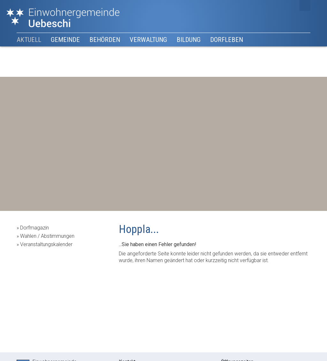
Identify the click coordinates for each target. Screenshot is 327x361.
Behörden (104, 40)
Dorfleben (226, 40)
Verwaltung (148, 40)
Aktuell (29, 40)
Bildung (189, 40)
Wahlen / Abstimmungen (47, 236)
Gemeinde (65, 40)
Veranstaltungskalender (46, 244)
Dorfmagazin (34, 228)
